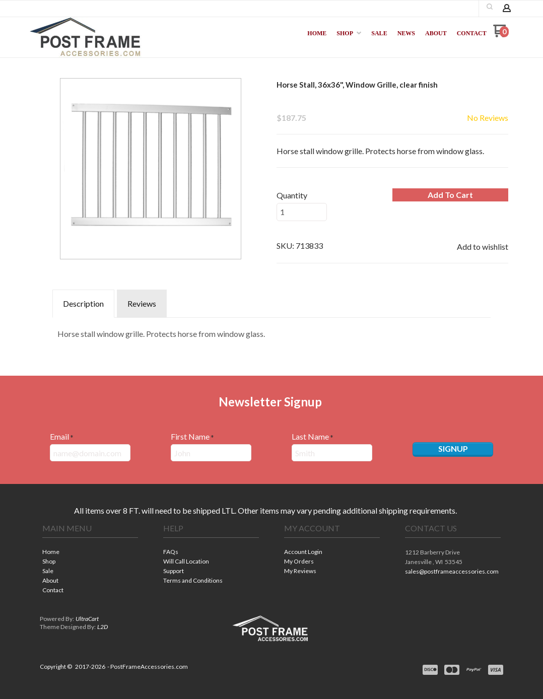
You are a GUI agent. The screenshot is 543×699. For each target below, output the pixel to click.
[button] (489, 7)
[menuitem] (316, 33)
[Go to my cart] (501, 34)
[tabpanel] (271, 331)
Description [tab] (83, 303)
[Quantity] (302, 212)
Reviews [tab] (141, 303)
